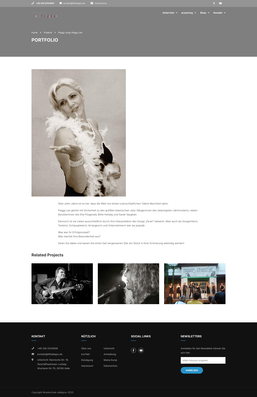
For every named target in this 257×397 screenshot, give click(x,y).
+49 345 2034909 (44, 3)
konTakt (85, 354)
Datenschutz (110, 365)
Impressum (87, 365)
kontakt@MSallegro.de (74, 3)
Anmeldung (110, 354)
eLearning (187, 12)
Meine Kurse (110, 360)
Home (35, 32)
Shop (203, 12)
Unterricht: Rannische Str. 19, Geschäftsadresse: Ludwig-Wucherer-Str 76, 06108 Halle (53, 364)
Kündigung (87, 360)
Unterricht (168, 12)
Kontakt (217, 12)
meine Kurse (101, 3)
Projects (48, 32)
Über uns (86, 348)
